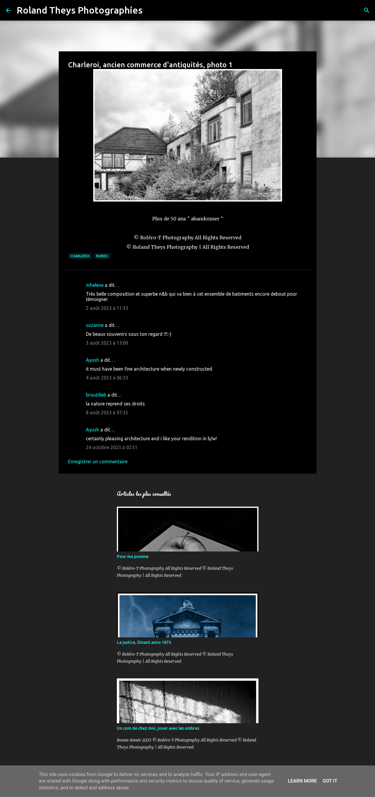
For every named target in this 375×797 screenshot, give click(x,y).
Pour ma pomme (132, 556)
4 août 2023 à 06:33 (107, 377)
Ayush (92, 360)
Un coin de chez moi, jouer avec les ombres (158, 728)
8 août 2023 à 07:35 (107, 412)
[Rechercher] (150, 10)
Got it (330, 781)
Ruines (102, 256)
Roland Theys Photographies (80, 10)
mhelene (95, 285)
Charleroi (80, 256)
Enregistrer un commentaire (97, 461)
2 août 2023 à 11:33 (107, 308)
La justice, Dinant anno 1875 (144, 642)
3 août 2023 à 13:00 (107, 343)
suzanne (95, 325)
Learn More (302, 781)
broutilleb (96, 394)
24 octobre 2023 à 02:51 (111, 447)
